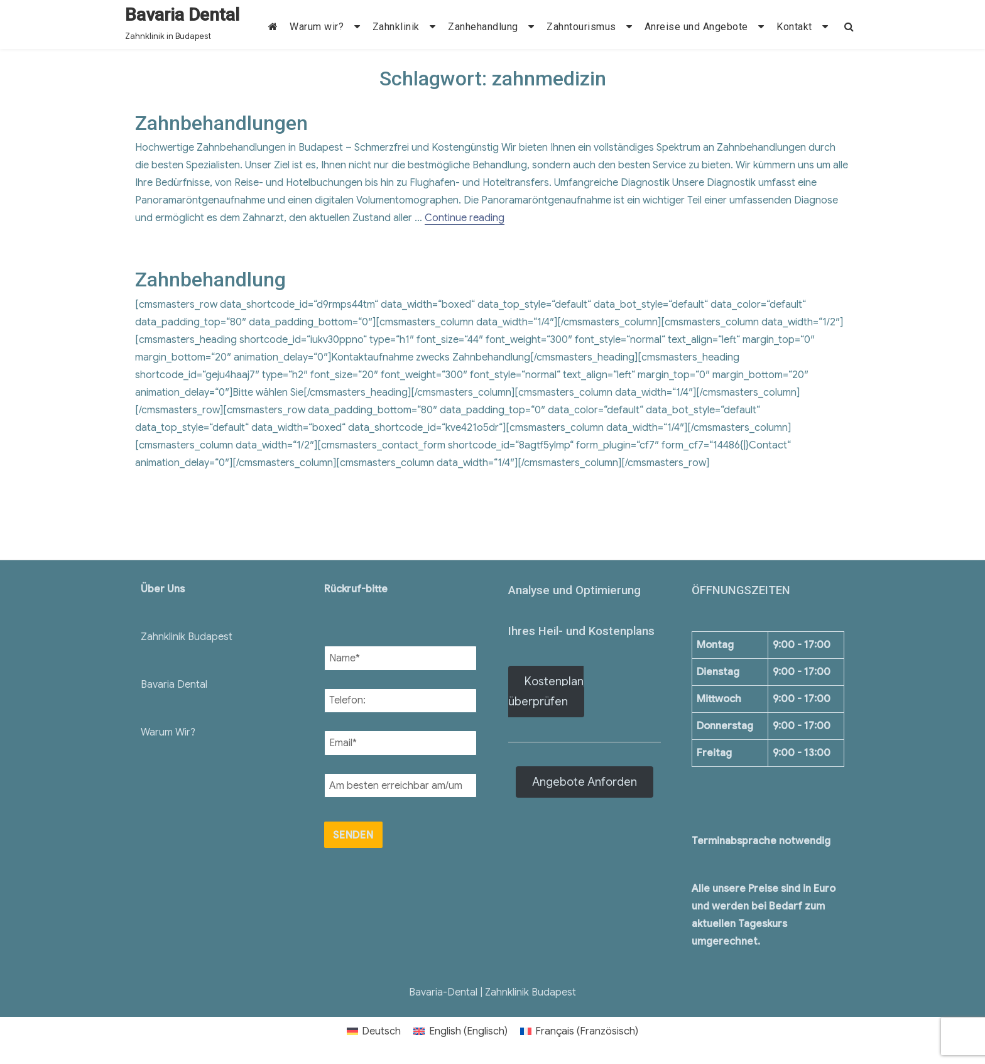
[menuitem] (373, 1031)
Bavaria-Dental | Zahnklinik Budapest (492, 992)
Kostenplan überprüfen (546, 691)
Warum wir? (317, 27)
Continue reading (464, 218)
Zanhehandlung (483, 27)
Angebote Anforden (584, 782)
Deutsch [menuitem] (381, 1031)
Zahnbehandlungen (221, 123)
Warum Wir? (168, 732)
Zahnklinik (396, 27)
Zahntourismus (581, 27)
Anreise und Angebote (696, 27)
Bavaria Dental (182, 14)
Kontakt (794, 27)
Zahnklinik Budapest (186, 637)
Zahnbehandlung (210, 279)
